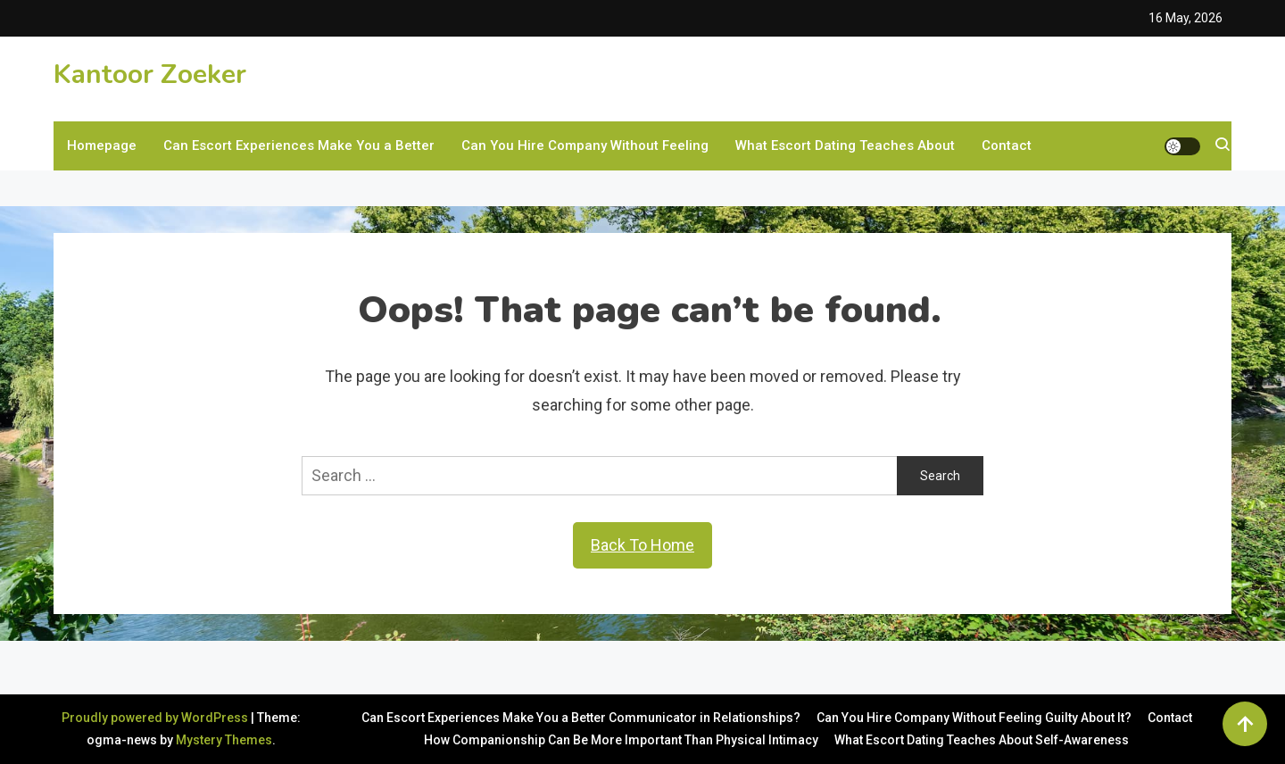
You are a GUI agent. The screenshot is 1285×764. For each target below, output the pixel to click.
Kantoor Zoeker (150, 74)
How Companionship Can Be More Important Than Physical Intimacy (621, 740)
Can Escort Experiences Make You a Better (299, 145)
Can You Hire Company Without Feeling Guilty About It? (974, 717)
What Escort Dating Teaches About (845, 145)
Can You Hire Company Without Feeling (585, 145)
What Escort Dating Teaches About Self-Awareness (981, 740)
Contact (1007, 145)
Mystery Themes (224, 740)
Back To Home (642, 545)
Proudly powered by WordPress (156, 717)
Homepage (102, 145)
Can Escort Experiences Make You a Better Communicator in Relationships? (580, 717)
